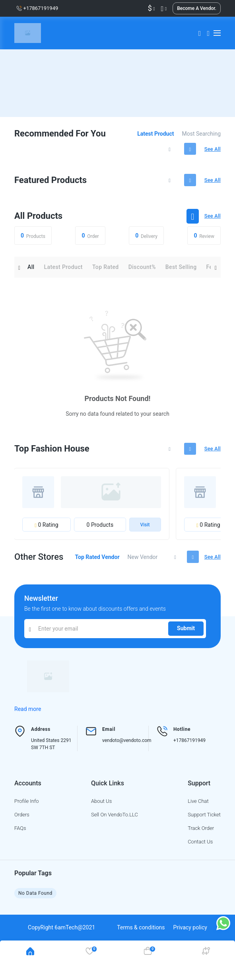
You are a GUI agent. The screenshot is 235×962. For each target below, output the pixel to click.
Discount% (142, 270)
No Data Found (35, 898)
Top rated (105, 270)
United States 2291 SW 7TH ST (51, 748)
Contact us (200, 846)
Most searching (201, 133)
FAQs (20, 833)
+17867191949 (189, 745)
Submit (186, 633)
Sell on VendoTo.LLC (114, 819)
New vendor (140, 561)
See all (212, 150)
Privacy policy (190, 932)
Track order (201, 833)
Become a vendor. (196, 8)
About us (101, 806)
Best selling (181, 270)
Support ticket (204, 819)
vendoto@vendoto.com (126, 745)
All (31, 270)
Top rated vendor (94, 561)
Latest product (155, 133)
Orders (21, 819)
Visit (145, 529)
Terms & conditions (141, 932)
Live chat (198, 806)
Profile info (26, 806)
